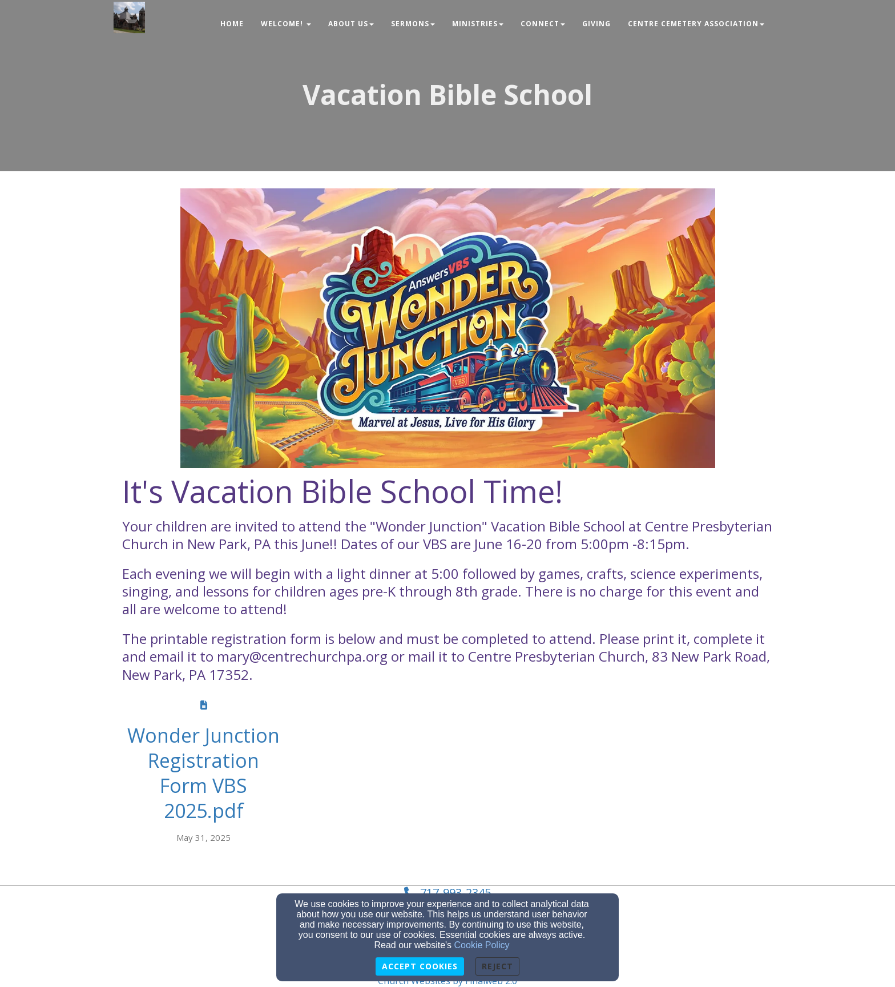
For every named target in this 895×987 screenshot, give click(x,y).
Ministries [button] (477, 24)
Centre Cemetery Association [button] (696, 24)
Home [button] (232, 24)
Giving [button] (596, 24)
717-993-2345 (455, 892)
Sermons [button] (413, 24)
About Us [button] (351, 24)
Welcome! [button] (286, 24)
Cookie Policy (482, 945)
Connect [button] (543, 24)
